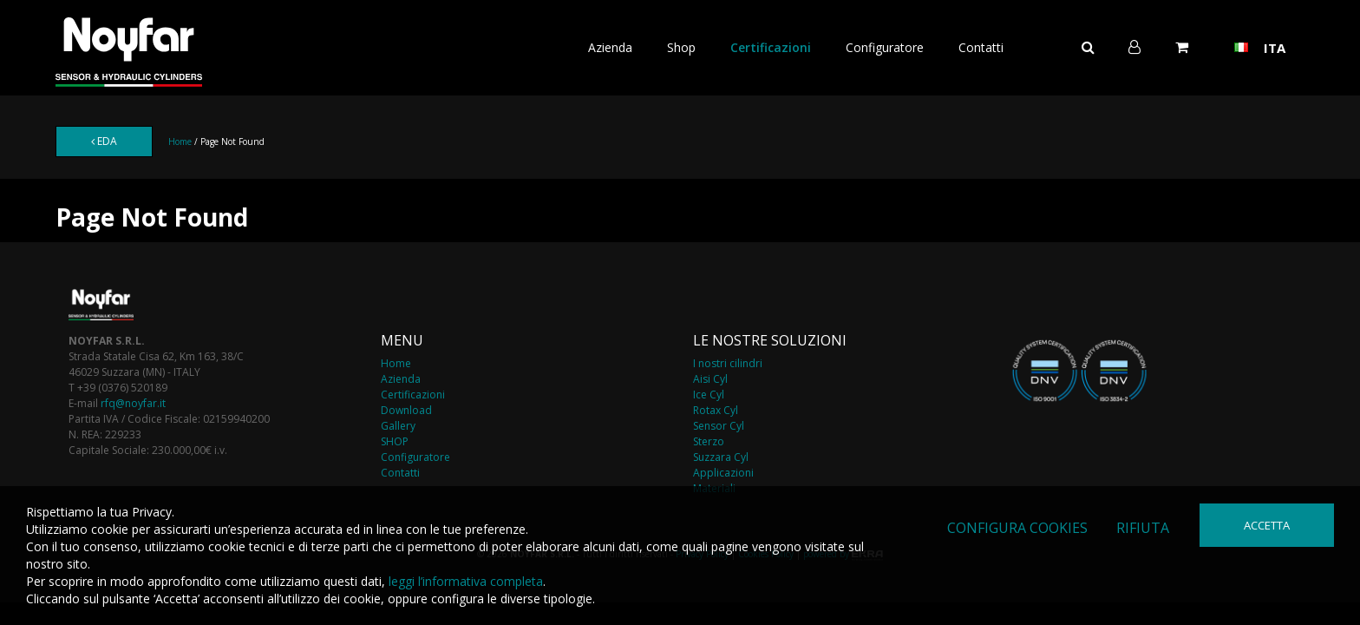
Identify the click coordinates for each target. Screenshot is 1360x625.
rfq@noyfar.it (133, 403)
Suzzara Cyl (721, 457)
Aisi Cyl (710, 379)
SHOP (395, 441)
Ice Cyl (708, 394)
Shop (681, 47)
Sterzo (708, 441)
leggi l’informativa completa (466, 581)
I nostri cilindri (727, 363)
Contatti (981, 47)
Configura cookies (1017, 527)
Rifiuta (1142, 527)
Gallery (398, 425)
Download (406, 410)
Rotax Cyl (715, 410)
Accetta (1267, 525)
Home (180, 141)
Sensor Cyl (718, 425)
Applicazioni (723, 472)
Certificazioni (770, 47)
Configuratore (885, 47)
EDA (104, 141)
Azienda (610, 47)
